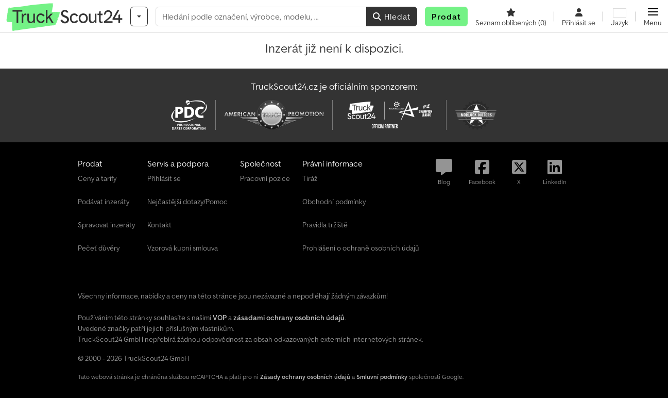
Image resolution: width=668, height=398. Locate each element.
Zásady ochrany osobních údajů (305, 376)
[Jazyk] (619, 16)
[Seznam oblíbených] (510, 16)
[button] (653, 16)
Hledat (391, 16)
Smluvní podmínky (381, 376)
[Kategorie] (139, 16)
